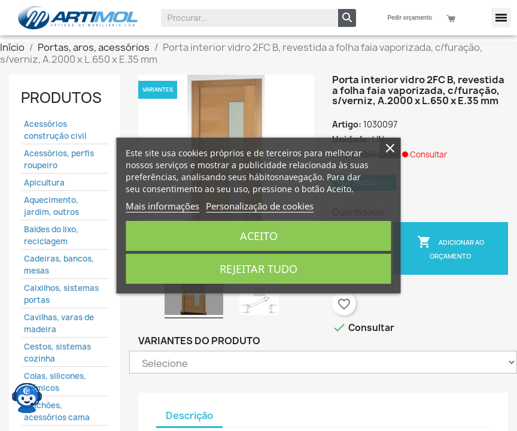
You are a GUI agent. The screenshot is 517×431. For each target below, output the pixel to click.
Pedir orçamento (410, 17)
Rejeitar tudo (258, 269)
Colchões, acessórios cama (57, 411)
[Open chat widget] (27, 398)
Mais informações (162, 206)
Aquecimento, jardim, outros (51, 206)
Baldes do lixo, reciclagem (51, 235)
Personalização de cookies (260, 206)
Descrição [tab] (189, 415)
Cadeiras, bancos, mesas (59, 264)
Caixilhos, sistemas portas (61, 294)
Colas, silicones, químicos (55, 382)
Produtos (61, 97)
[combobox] (242, 18)
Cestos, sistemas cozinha (57, 352)
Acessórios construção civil (55, 130)
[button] (501, 18)
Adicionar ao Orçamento (450, 247)
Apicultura (44, 182)
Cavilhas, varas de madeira (59, 323)
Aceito (259, 236)
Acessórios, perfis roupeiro (59, 159)
